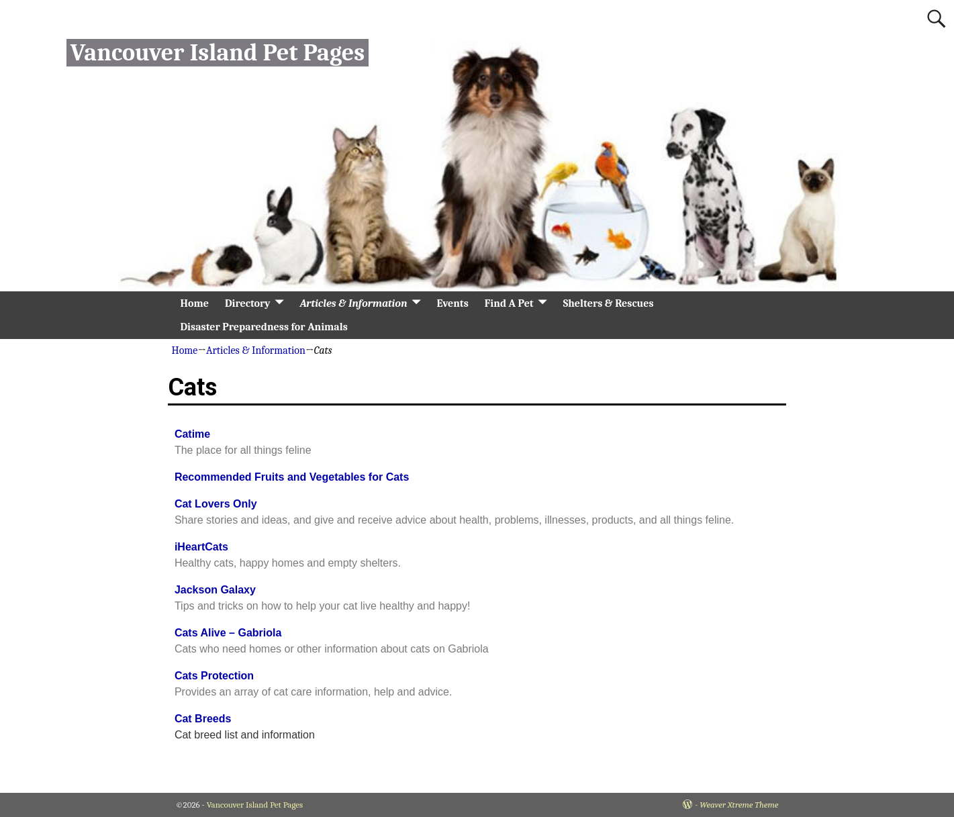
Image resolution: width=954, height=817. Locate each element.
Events (453, 303)
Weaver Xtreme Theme (739, 805)
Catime (192, 434)
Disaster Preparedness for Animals (264, 327)
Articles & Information (354, 303)
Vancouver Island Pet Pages (217, 52)
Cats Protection (214, 675)
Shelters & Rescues (608, 303)
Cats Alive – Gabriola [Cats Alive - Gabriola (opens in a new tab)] (228, 632)
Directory (248, 303)
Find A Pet (509, 303)
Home (195, 303)
